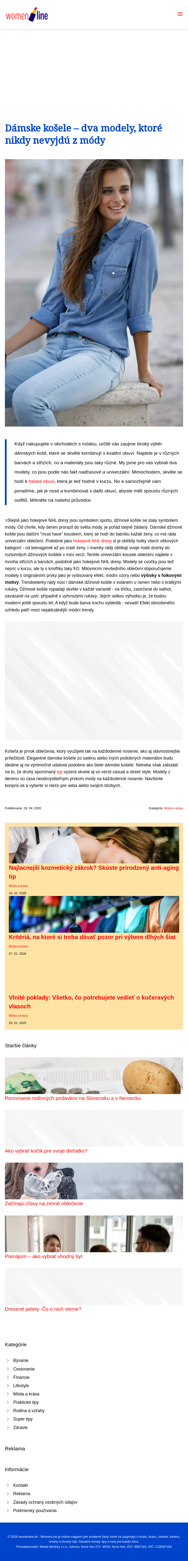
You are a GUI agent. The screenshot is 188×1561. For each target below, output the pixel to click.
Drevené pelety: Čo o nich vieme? (43, 1309)
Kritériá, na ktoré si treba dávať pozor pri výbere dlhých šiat (92, 937)
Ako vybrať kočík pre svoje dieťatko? (46, 1151)
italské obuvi (42, 481)
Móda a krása (173, 808)
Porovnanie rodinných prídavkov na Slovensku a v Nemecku (73, 1098)
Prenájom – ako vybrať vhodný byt (43, 1256)
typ (59, 771)
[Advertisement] (94, 65)
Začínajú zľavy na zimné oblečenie (44, 1203)
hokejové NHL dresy (92, 540)
